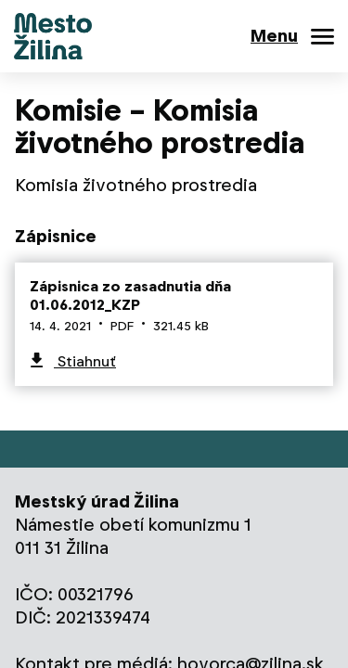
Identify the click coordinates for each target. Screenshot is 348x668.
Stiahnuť (85, 361)
